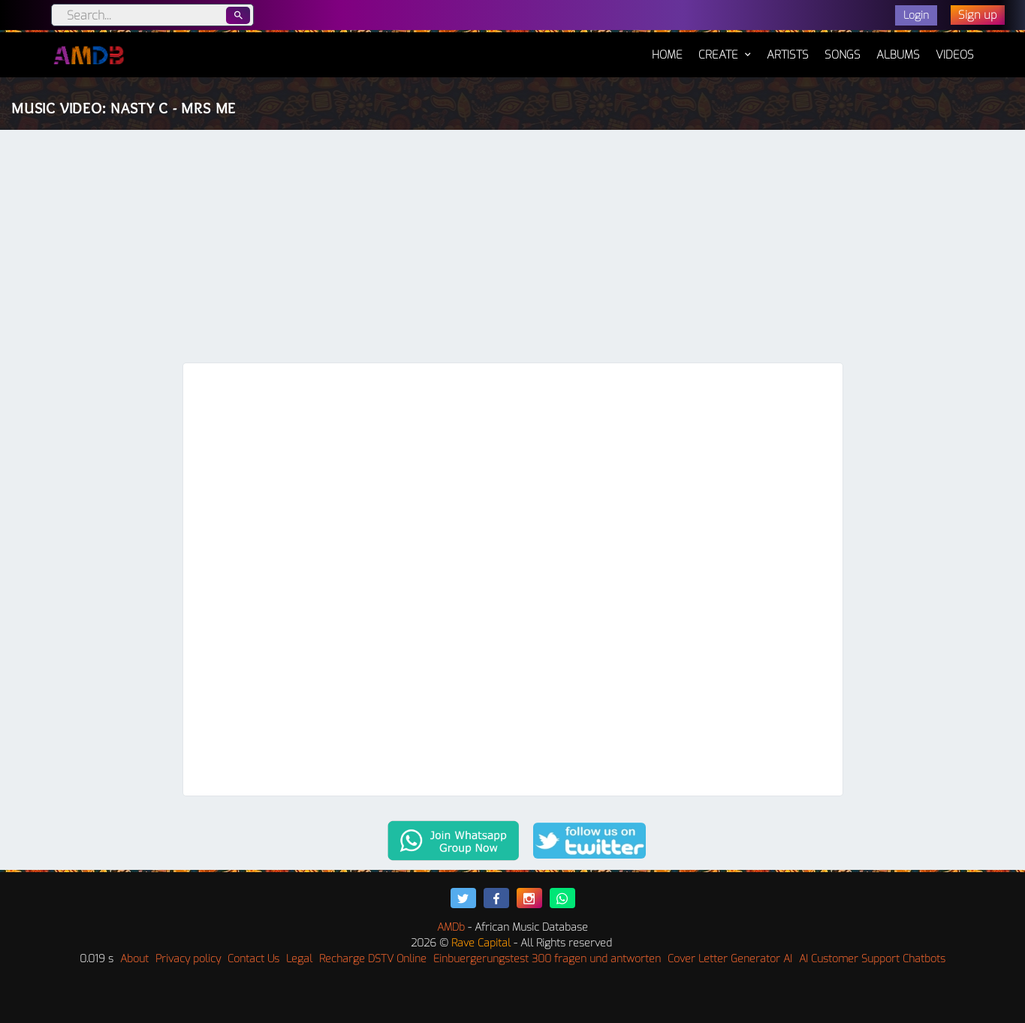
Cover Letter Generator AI (730, 959)
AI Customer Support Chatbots (872, 959)
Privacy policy (188, 959)
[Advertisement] (512, 250)
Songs (843, 54)
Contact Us (253, 959)
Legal (299, 959)
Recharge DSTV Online (373, 959)
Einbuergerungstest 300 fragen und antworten (547, 959)
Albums (898, 54)
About (134, 959)
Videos (955, 54)
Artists (788, 54)
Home (667, 47)
